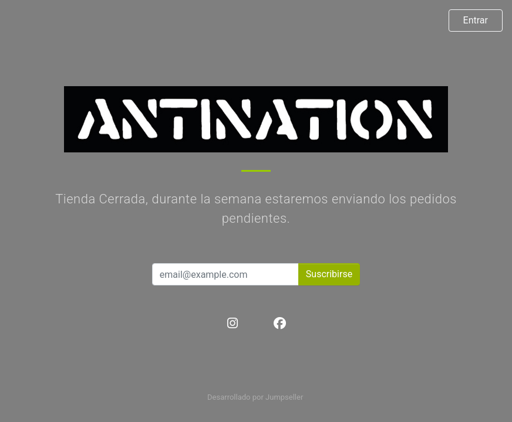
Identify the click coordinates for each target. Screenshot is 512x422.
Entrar (475, 20)
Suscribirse (329, 274)
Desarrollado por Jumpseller (255, 397)
